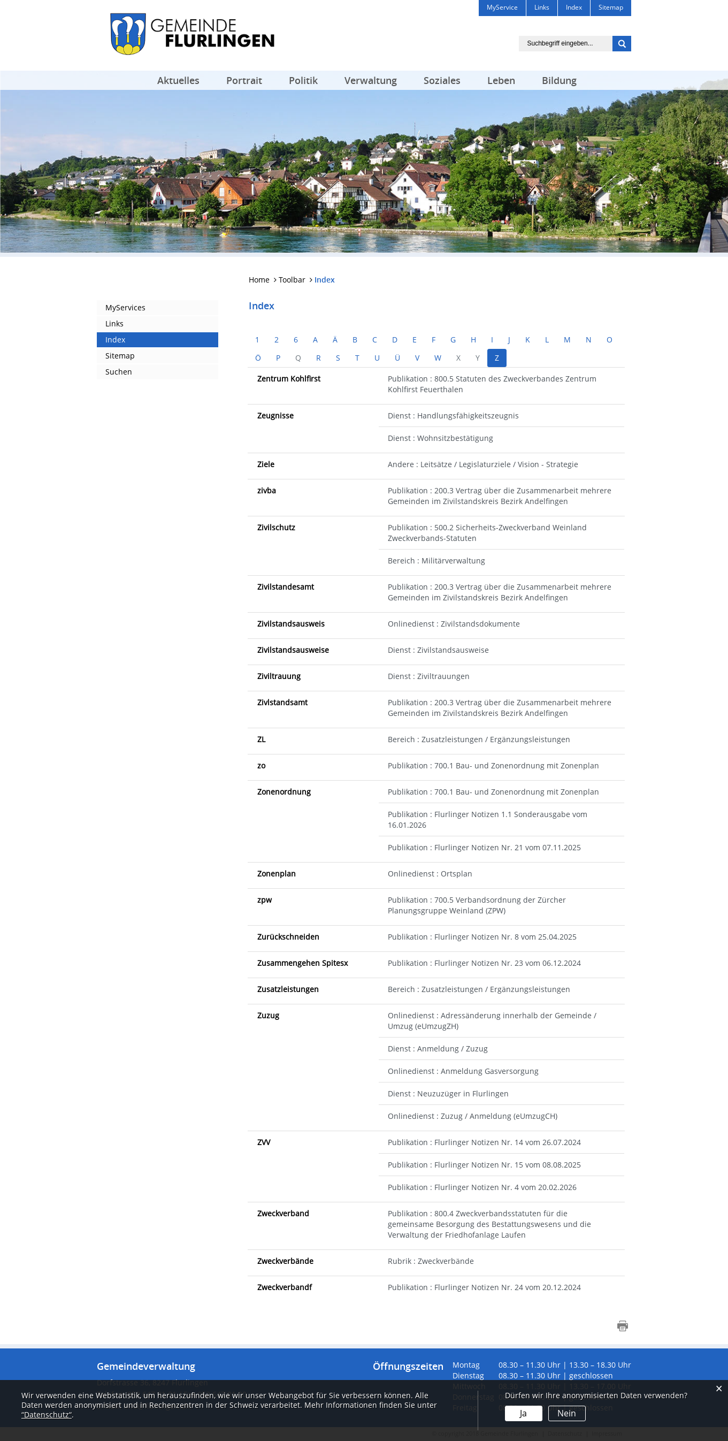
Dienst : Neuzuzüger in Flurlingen (448, 1093)
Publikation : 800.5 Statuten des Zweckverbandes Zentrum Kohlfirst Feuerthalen (492, 383)
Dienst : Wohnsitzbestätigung (440, 438)
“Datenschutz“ (46, 1414)
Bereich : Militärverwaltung (436, 560)
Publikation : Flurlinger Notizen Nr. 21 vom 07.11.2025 (484, 847)
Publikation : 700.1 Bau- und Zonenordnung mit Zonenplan (493, 765)
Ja (523, 1413)
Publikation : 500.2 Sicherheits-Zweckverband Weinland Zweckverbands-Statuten (487, 532)
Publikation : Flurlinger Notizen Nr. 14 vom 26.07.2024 (484, 1142)
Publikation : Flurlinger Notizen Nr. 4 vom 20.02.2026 (482, 1187)
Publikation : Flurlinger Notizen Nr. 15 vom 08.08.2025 (484, 1165)
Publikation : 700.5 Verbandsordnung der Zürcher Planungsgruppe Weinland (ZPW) (477, 905)
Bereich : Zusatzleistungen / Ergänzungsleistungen (479, 739)
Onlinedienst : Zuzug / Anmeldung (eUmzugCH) (472, 1116)
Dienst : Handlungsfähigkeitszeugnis (453, 415)
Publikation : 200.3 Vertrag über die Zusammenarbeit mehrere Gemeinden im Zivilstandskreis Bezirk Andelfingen (499, 495)
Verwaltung (370, 80)
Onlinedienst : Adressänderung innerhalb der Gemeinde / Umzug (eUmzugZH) (492, 1020)
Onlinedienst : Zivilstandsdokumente (454, 624)
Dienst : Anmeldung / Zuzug (438, 1048)
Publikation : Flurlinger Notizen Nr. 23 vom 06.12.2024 (484, 963)
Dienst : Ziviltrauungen (429, 676)
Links (114, 323)
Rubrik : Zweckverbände (431, 1261)
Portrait (244, 80)
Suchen (118, 372)
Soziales (442, 80)
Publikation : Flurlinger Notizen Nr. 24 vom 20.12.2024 (484, 1287)
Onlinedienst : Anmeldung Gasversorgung (463, 1071)
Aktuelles (178, 80)
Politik (303, 80)
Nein (566, 1413)
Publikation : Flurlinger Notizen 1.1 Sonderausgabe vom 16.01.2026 (487, 819)
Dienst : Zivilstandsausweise (438, 650)
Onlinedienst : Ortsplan (430, 873)
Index (115, 339)
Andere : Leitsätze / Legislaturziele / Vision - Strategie (483, 464)
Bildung (559, 80)
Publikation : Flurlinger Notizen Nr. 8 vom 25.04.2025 (482, 937)
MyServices (125, 307)
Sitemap (120, 355)
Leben (501, 80)
